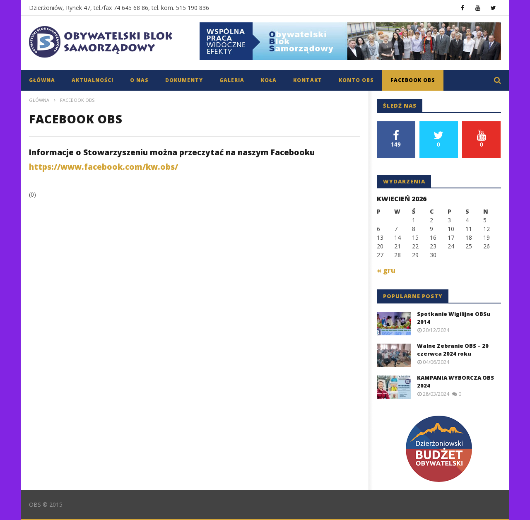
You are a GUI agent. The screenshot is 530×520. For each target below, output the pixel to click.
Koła (269, 80)
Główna (42, 80)
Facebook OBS (412, 80)
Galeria (231, 80)
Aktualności (92, 80)
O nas (139, 80)
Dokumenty (184, 80)
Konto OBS (356, 80)
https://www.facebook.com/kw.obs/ (103, 166)
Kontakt (307, 80)
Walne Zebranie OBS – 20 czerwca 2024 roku (453, 350)
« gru (386, 270)
